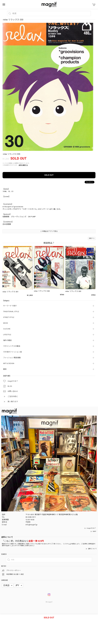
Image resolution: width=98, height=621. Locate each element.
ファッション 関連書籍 (12, 358)
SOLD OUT (49, 175)
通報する (92, 238)
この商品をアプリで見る (49, 231)
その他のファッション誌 (12, 352)
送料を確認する (23, 165)
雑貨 (5, 369)
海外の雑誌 (7, 340)
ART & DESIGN (8, 363)
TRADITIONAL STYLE (11, 311)
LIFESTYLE (7, 335)
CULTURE (6, 329)
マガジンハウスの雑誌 (11, 346)
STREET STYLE (8, 317)
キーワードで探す (10, 306)
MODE (5, 323)
